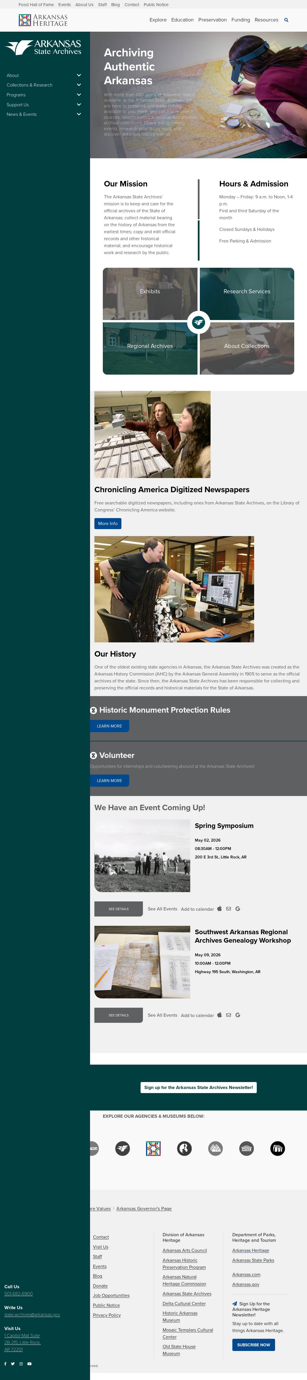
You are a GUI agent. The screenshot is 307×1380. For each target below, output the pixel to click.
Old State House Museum (179, 1350)
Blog (115, 4)
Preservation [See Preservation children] (212, 20)
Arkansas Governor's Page (144, 1209)
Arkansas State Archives (187, 1294)
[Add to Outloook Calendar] (228, 909)
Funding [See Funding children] (240, 20)
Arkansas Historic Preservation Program (184, 1263)
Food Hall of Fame (36, 4)
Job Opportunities (111, 1295)
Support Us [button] (45, 104)
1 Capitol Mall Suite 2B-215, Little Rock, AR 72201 (22, 1342)
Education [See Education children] (182, 20)
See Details (119, 909)
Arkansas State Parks (253, 1260)
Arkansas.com (246, 1274)
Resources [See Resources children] (266, 20)
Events (64, 4)
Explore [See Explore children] (158, 20)
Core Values (98, 1209)
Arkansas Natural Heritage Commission (184, 1280)
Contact (132, 4)
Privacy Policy (107, 1315)
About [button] (45, 75)
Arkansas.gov (245, 1284)
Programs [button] (45, 94)
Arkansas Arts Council (185, 1250)
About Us (85, 4)
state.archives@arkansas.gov (32, 1315)
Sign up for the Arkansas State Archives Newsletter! (198, 1087)
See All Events (162, 909)
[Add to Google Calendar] (237, 909)
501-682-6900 (18, 1294)
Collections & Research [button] (45, 85)
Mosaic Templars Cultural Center (188, 1333)
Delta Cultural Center (184, 1304)
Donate (100, 1286)
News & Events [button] (45, 114)
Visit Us (100, 1247)
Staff (102, 4)
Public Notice (156, 4)
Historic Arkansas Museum (180, 1316)
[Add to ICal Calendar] (219, 908)
